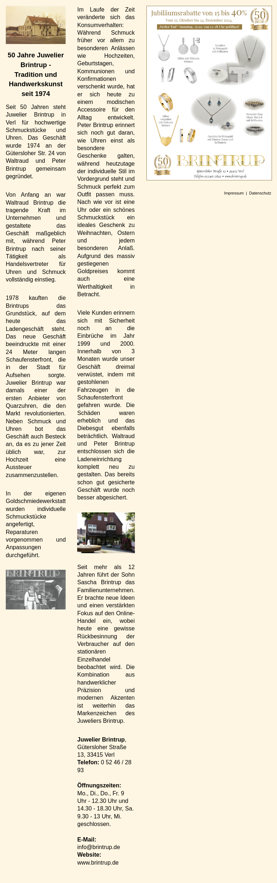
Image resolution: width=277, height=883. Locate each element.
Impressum (233, 193)
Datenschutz (260, 193)
